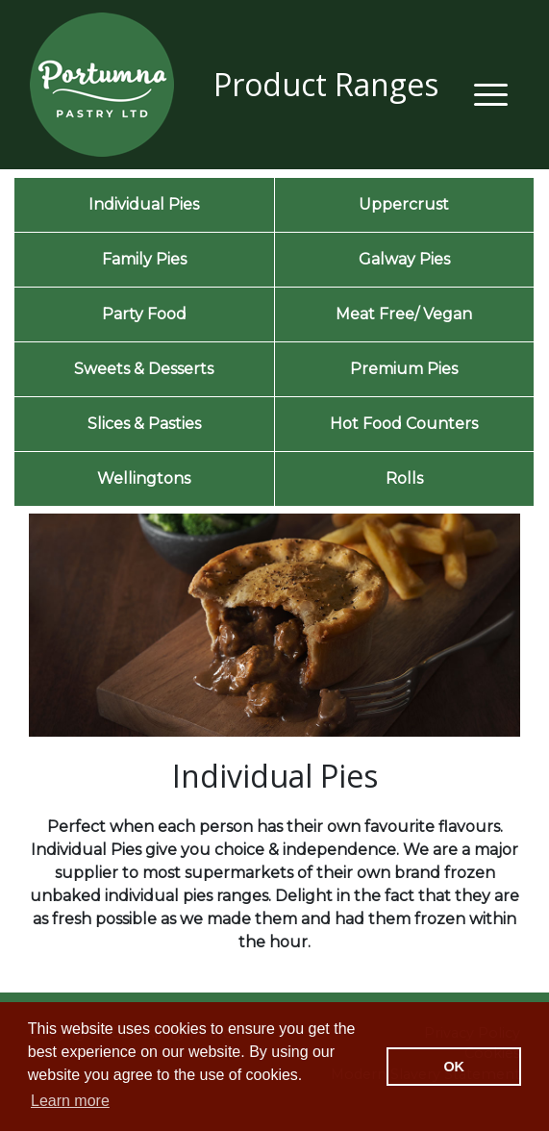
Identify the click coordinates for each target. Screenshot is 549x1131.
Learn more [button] (70, 1101)
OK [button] (453, 1066)
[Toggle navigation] (490, 91)
